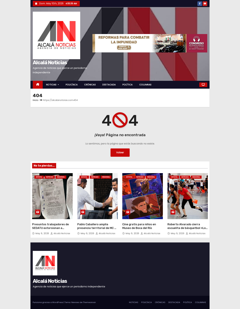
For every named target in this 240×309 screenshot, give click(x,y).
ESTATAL (39, 177)
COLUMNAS (145, 84)
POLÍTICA (127, 84)
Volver (120, 152)
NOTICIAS (52, 84)
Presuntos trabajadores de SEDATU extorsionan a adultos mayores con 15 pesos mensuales (50, 230)
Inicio (35, 100)
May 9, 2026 (43, 233)
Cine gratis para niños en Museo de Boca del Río (139, 226)
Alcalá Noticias (50, 62)
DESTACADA (109, 84)
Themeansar (89, 302)
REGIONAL (61, 177)
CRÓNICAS (90, 84)
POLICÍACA (72, 84)
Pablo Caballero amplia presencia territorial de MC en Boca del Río (97, 228)
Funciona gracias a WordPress (48, 302)
